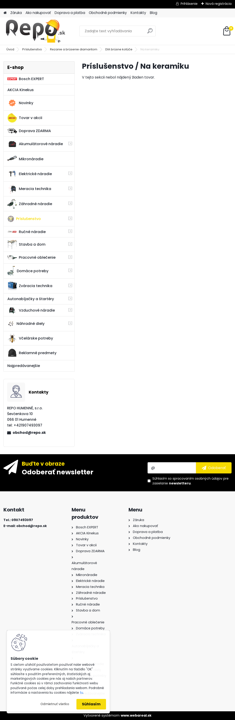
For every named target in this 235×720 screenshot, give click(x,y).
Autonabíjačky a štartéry (30, 299)
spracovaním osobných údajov (197, 478)
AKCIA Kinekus (20, 89)
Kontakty (138, 12)
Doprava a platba (70, 12)
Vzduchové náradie (31, 310)
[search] (150, 32)
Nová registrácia (219, 3)
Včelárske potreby (30, 338)
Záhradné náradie (29, 204)
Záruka (16, 12)
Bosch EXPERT (25, 79)
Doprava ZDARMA (29, 130)
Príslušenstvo (32, 49)
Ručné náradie (26, 231)
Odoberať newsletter (57, 471)
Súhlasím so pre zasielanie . (190, 481)
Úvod (10, 49)
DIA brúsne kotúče (118, 49)
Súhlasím (91, 704)
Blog (153, 12)
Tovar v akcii (24, 118)
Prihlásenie (189, 3)
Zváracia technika (29, 286)
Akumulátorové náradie (35, 144)
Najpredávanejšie (23, 365)
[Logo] (35, 31)
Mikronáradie (25, 159)
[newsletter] (213, 467)
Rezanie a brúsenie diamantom (73, 49)
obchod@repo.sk (29, 432)
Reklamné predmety (31, 353)
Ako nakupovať (38, 12)
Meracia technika (29, 189)
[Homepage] (5, 12)
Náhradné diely (26, 324)
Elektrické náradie (29, 174)
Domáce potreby (27, 271)
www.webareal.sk (136, 715)
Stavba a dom (26, 244)
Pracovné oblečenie (31, 257)
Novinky (20, 103)
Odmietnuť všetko (54, 704)
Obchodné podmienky (108, 12)
